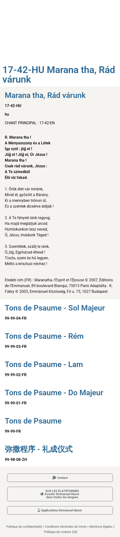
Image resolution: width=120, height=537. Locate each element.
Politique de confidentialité (24, 526)
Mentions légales (101, 526)
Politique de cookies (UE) (61, 532)
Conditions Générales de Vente (65, 526)
